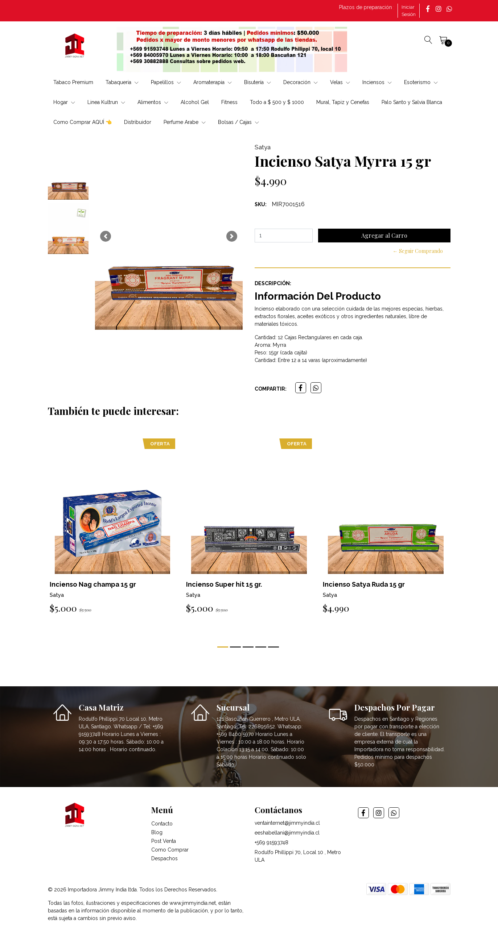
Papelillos (166, 82)
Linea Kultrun (106, 102)
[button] (105, 236)
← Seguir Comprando (418, 250)
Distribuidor (137, 122)
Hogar (64, 102)
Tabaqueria (122, 82)
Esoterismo (421, 82)
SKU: (261, 204)
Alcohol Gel (195, 102)
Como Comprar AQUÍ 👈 (82, 122)
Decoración (300, 82)
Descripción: (273, 283)
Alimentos (152, 102)
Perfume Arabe (185, 122)
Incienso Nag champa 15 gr (93, 584)
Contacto (162, 824)
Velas (340, 82)
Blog (156, 832)
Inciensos (377, 82)
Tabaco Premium (73, 82)
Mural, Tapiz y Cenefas (342, 102)
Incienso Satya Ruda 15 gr (364, 584)
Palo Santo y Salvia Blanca (412, 102)
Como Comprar (170, 850)
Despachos (164, 858)
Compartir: (271, 389)
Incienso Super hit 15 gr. (224, 584)
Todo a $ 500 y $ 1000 (277, 102)
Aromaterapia (212, 82)
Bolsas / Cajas (238, 122)
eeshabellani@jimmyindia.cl (287, 833)
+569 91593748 (271, 842)
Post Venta (163, 841)
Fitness (229, 102)
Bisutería (257, 82)
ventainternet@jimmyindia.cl (287, 823)
